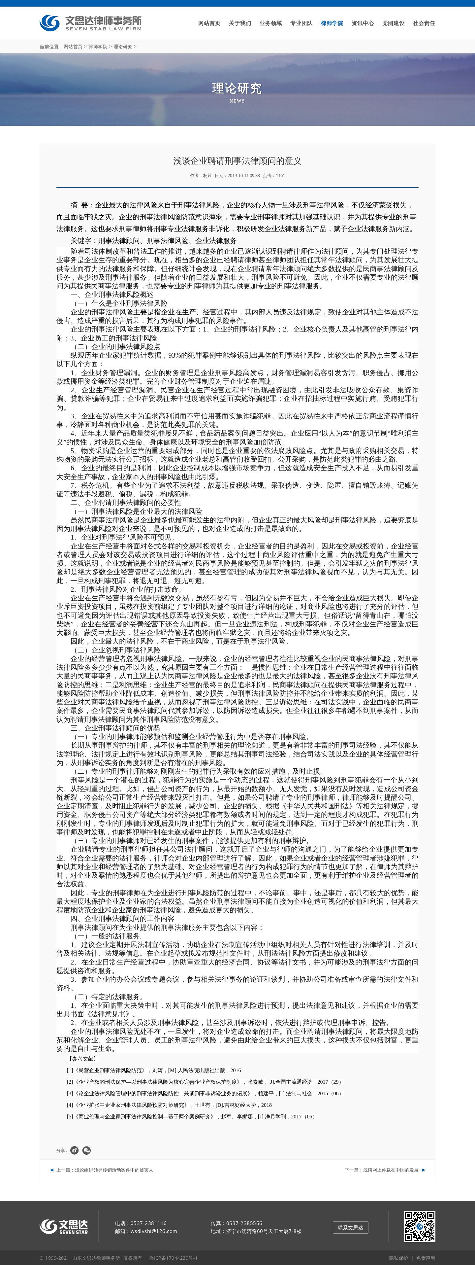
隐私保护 (398, 1257)
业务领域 (271, 23)
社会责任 (424, 23)
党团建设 (393, 23)
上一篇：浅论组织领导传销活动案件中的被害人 (104, 1170)
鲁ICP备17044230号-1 (173, 1257)
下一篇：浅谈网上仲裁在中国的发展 (382, 1170)
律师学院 (332, 23)
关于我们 (240, 23)
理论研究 (123, 46)
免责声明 (425, 1257)
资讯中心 (363, 23)
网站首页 (209, 23)
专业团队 (301, 23)
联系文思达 (351, 1226)
